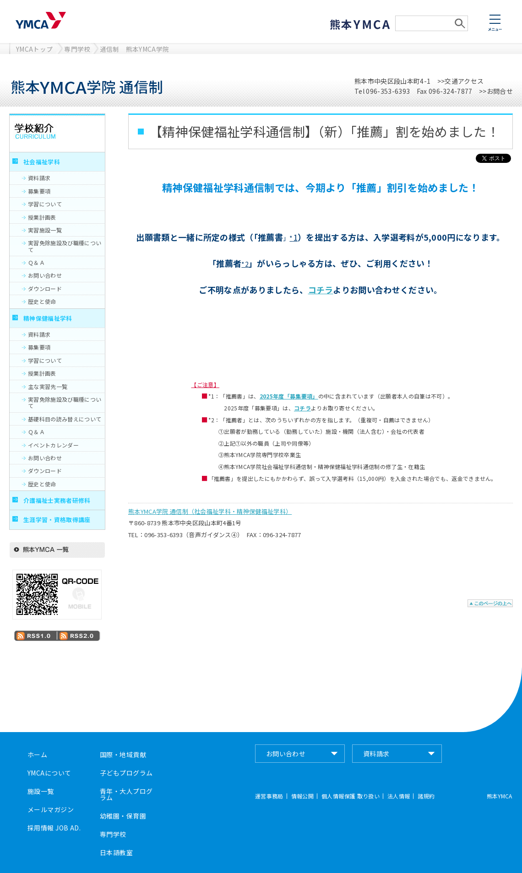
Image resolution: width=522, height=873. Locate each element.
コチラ (320, 290)
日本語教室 (116, 852)
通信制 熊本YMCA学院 (134, 49)
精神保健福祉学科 (47, 318)
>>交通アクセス (460, 81)
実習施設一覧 (45, 230)
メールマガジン (50, 809)
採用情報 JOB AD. (54, 827)
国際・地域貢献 (123, 754)
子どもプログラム (126, 772)
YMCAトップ (34, 49)
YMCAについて (49, 772)
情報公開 (302, 796)
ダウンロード (45, 288)
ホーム (37, 754)
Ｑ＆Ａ (36, 262)
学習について (45, 204)
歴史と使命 (42, 301)
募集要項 (39, 191)
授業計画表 (42, 217)
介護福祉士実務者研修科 (57, 500)
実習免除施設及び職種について (64, 246)
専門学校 (77, 49)
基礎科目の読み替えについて (64, 419)
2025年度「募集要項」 (289, 396)
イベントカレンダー (53, 445)
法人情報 (398, 796)
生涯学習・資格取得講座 (57, 519)
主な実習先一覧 (47, 386)
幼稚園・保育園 (123, 815)
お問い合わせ (45, 275)
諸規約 (426, 796)
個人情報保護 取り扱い (350, 796)
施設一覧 (40, 791)
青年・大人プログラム (126, 794)
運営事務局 (269, 796)
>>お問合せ (496, 91)
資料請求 (39, 178)
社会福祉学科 (41, 161)
